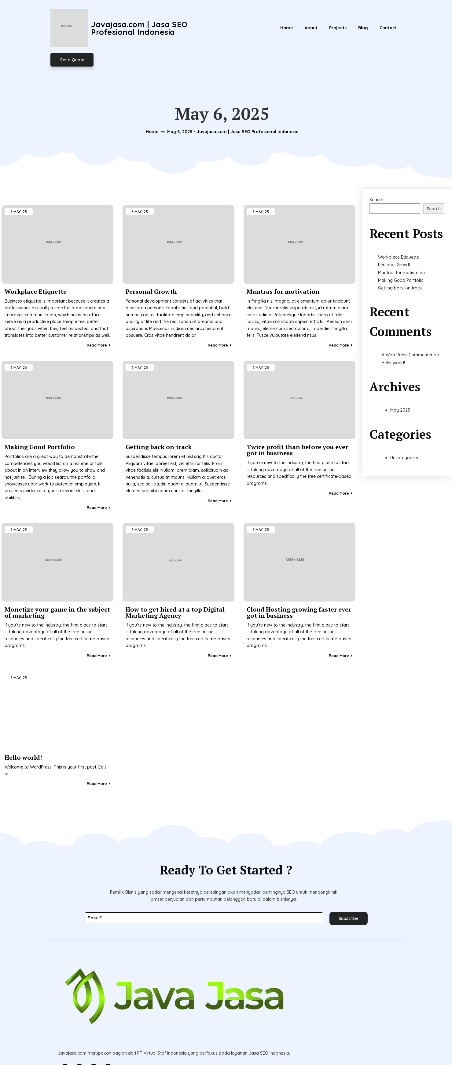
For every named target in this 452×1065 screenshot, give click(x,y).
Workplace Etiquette (398, 235)
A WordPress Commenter (407, 333)
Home (148, 104)
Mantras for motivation (401, 250)
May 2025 (400, 388)
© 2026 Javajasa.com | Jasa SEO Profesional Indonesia (226, 1046)
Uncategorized (405, 435)
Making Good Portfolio (401, 258)
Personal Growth (395, 242)
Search (376, 177)
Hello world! (393, 340)
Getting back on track (400, 265)
